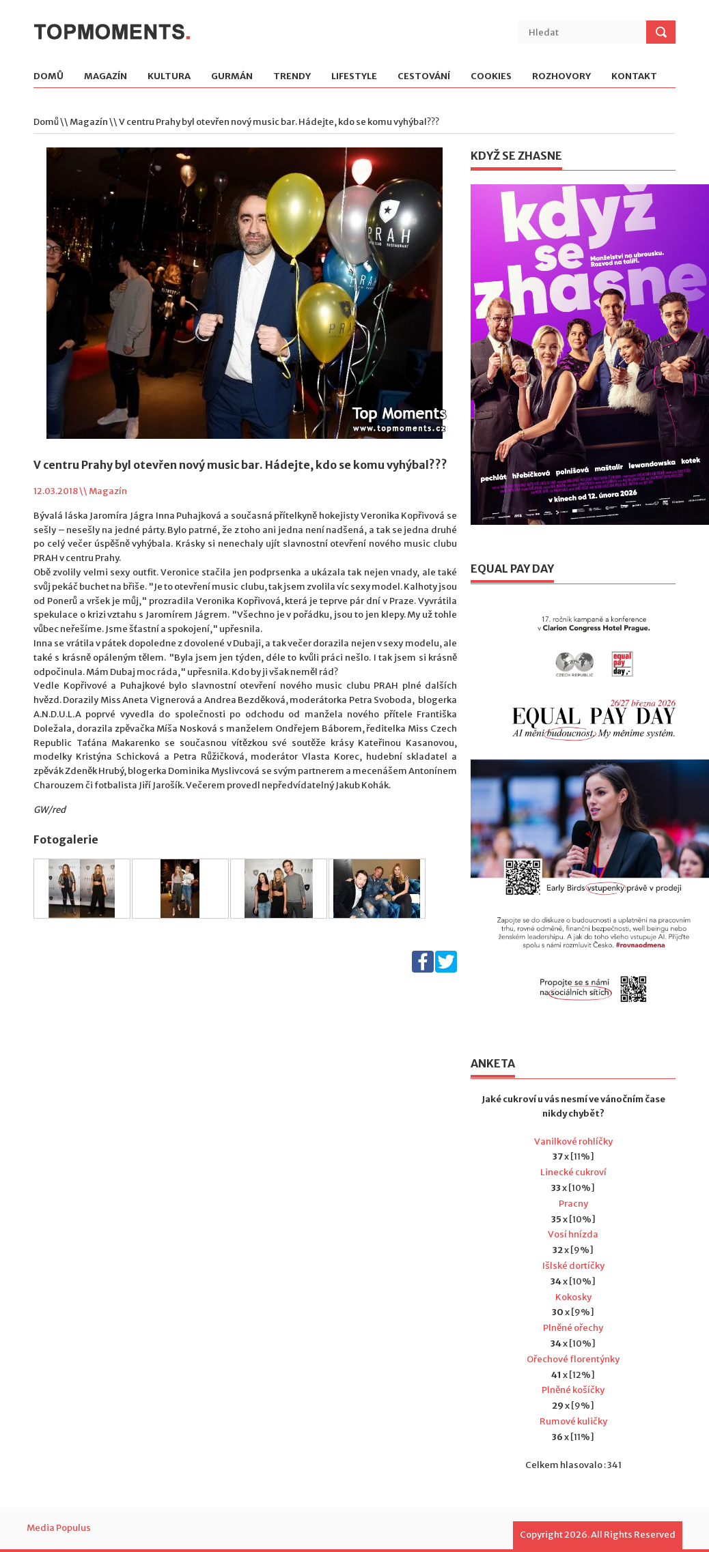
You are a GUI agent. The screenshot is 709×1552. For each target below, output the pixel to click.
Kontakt (634, 77)
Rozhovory (561, 77)
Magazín (105, 77)
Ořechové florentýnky (573, 1359)
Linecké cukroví (573, 1172)
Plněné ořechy (573, 1328)
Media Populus (59, 1528)
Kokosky (573, 1297)
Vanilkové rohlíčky (573, 1141)
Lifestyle (354, 77)
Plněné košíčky (573, 1390)
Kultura (169, 77)
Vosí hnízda (573, 1234)
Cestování (424, 77)
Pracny (573, 1203)
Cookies (491, 77)
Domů (48, 77)
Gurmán (232, 77)
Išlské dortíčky (573, 1265)
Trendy (292, 77)
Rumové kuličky (573, 1421)
